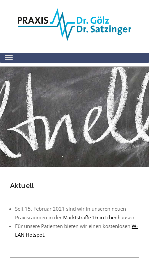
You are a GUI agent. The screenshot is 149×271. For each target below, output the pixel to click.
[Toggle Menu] (9, 57)
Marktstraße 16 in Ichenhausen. (99, 217)
